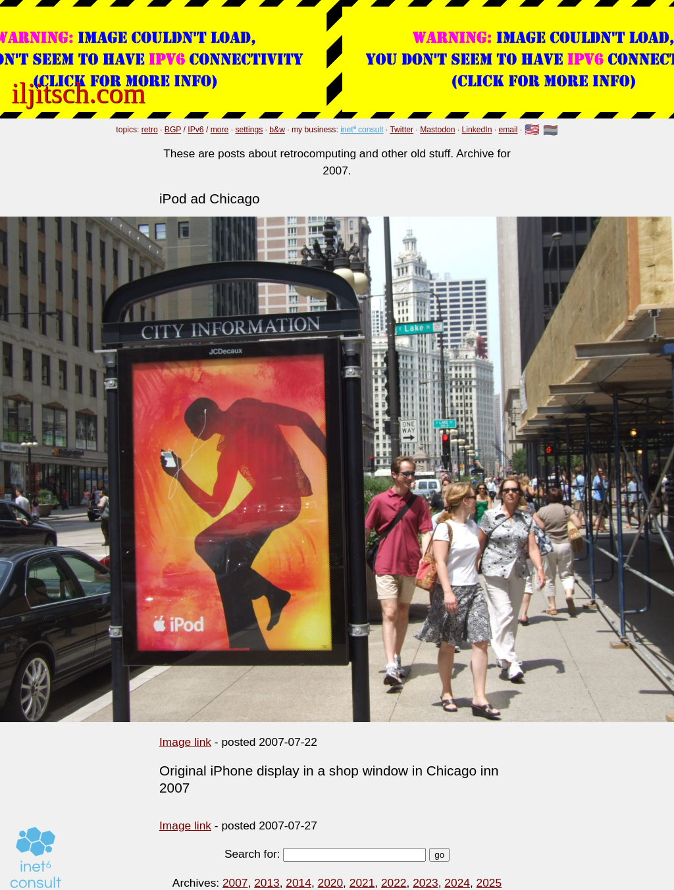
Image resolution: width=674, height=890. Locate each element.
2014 (298, 882)
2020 (331, 882)
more (220, 129)
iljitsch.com (78, 93)
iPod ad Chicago (209, 198)
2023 (425, 882)
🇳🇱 (550, 130)
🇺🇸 (532, 130)
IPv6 (195, 129)
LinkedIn (477, 129)
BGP (173, 129)
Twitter (401, 129)
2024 (457, 882)
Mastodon (437, 129)
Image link (185, 741)
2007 (235, 882)
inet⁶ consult (361, 129)
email (508, 129)
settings (249, 129)
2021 (362, 882)
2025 (489, 882)
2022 (394, 882)
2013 (267, 882)
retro (150, 129)
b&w (277, 129)
